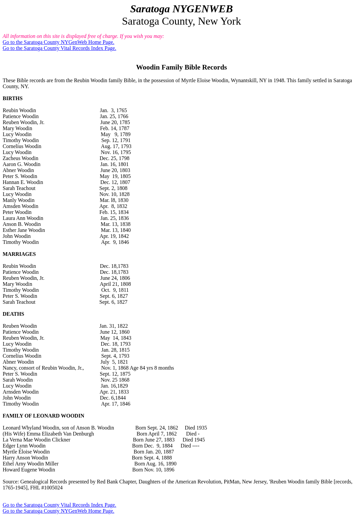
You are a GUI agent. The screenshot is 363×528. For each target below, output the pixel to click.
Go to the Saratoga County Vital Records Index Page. (59, 48)
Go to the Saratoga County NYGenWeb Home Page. (58, 42)
